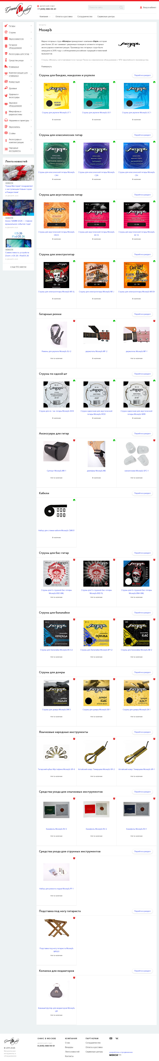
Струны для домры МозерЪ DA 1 (136, 709)
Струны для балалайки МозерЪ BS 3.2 (56, 650)
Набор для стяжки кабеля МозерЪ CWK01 (56, 530)
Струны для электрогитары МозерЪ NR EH (136, 292)
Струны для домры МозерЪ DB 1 (96, 709)
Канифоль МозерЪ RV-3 (56, 829)
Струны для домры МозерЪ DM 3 (56, 709)
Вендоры (69, 1047)
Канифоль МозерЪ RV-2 (96, 829)
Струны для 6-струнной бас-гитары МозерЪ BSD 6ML (56, 591)
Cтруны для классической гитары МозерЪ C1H (136, 174)
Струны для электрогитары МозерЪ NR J (96, 292)
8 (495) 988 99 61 (46, 1046)
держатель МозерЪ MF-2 (96, 351)
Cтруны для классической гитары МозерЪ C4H (56, 174)
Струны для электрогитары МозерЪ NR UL (56, 292)
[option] (56, 335)
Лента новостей (72, 1052)
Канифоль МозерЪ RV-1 (136, 829)
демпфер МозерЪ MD (96, 471)
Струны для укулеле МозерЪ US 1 (96, 112)
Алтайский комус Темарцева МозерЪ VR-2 (96, 769)
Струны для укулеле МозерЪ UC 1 (136, 112)
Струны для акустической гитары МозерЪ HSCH (56, 233)
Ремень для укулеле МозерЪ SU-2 (56, 351)
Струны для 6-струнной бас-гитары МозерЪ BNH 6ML (136, 591)
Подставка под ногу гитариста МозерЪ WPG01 (56, 950)
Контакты (69, 1056)
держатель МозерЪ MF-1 (136, 351)
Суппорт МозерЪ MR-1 (56, 471)
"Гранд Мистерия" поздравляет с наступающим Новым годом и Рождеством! (19, 189)
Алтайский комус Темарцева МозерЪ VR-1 (137, 769)
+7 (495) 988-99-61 (46, 9)
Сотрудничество (93, 1043)
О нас (67, 1043)
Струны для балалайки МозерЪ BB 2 (136, 650)
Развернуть (46, 66)
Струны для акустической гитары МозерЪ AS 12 (96, 233)
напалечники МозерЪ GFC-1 (136, 471)
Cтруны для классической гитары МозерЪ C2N (96, 174)
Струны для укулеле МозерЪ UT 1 (56, 112)
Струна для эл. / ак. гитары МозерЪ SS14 (56, 411)
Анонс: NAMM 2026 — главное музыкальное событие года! (18, 222)
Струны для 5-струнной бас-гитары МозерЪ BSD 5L (96, 591)
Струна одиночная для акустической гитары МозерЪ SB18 (136, 412)
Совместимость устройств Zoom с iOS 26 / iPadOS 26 (17, 254)
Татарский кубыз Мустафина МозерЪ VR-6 (56, 769)
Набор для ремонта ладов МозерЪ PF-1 (56, 889)
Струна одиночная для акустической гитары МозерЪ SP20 (96, 412)
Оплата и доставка (94, 1047)
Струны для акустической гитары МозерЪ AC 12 (137, 233)
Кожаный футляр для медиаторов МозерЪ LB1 (56, 1009)
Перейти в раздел (142, 75)
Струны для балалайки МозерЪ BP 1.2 (96, 650)
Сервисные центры (94, 1052)
